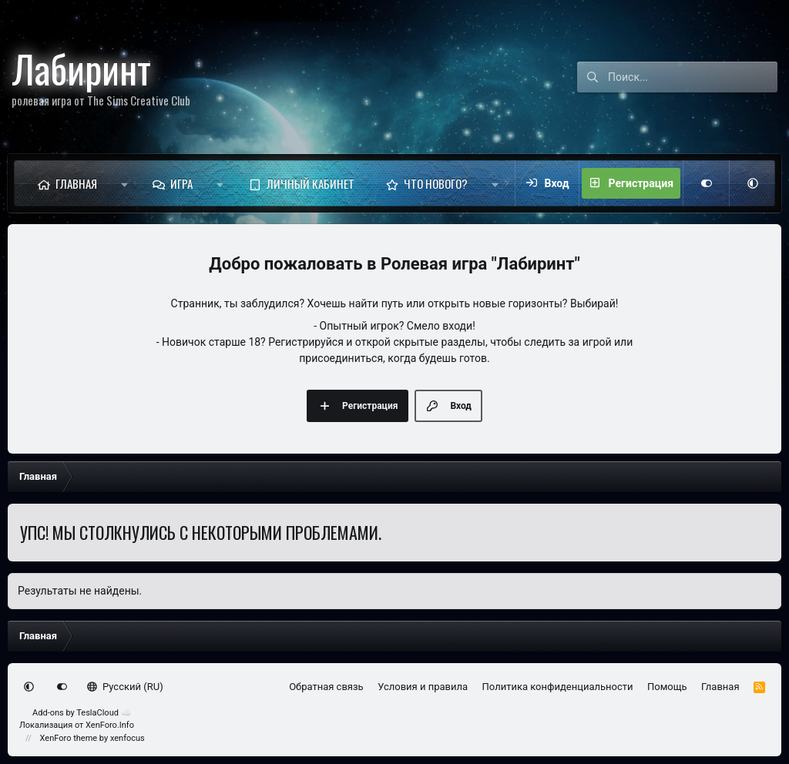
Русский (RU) (125, 686)
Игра (181, 183)
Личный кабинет (310, 183)
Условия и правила (423, 686)
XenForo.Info (110, 725)
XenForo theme (69, 738)
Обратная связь (326, 686)
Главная (76, 183)
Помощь (667, 686)
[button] (124, 183)
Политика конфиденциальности (557, 686)
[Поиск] (692, 77)
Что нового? (436, 183)
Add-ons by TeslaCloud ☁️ (82, 713)
